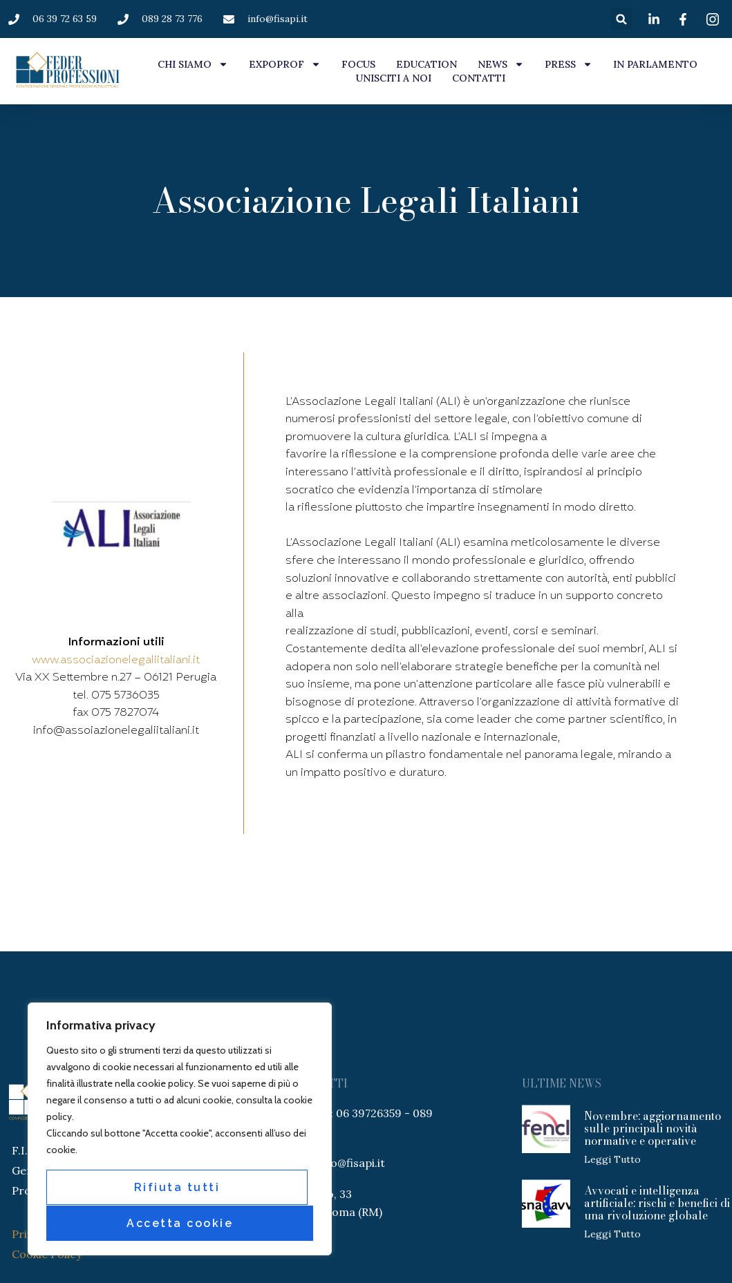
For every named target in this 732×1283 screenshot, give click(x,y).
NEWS (501, 64)
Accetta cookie (179, 1223)
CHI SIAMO (193, 64)
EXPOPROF (285, 64)
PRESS (568, 64)
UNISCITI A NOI (393, 78)
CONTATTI (478, 78)
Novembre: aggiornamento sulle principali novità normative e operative (652, 1128)
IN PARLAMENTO (655, 64)
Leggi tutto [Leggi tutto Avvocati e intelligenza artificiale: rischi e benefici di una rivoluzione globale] (612, 1234)
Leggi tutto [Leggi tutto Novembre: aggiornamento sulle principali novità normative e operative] (612, 1159)
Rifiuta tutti (177, 1188)
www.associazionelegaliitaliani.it (116, 660)
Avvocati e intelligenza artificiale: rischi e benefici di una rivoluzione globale (657, 1203)
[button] (621, 19)
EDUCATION (426, 64)
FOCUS (358, 64)
